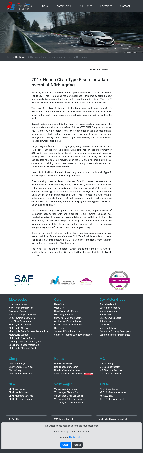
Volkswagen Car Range (65, 389)
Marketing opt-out (108, 311)
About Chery (15, 370)
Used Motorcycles (18, 304)
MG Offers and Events (110, 373)
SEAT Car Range (17, 389)
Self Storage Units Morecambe (115, 334)
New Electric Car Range (66, 311)
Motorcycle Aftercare (19, 328)
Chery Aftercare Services (21, 367)
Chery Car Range (17, 363)
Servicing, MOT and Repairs (68, 318)
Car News (20, 57)
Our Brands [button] (85, 6)
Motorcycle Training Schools (23, 338)
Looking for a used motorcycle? (24, 345)
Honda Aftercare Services (67, 370)
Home (9, 57)
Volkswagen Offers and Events (69, 402)
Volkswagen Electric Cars (67, 392)
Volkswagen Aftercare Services (69, 399)
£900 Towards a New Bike (22, 318)
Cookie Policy (75, 437)
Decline (77, 444)
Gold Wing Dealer (17, 311)
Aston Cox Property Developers (115, 331)
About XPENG (106, 395)
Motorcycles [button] (63, 6)
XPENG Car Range (109, 389)
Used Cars (59, 307)
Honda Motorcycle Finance (22, 314)
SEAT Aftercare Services (21, 395)
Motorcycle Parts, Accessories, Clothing (29, 331)
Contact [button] (125, 6)
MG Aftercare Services (111, 370)
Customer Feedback (110, 307)
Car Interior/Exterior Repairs (68, 321)
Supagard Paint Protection (67, 331)
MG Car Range (107, 363)
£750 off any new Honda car (68, 373)
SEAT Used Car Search (20, 392)
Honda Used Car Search (66, 367)
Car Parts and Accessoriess (68, 324)
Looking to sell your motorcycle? (25, 341)
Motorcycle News (108, 328)
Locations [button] (106, 6)
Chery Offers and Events (21, 373)
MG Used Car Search (110, 367)
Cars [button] (45, 6)
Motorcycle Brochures (20, 324)
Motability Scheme (63, 314)
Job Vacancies (107, 321)
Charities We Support (110, 318)
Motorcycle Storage (18, 334)
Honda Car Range (63, 363)
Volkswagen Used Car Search (69, 395)
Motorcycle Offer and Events (23, 348)
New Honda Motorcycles (21, 307)
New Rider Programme (20, 321)
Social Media (106, 314)
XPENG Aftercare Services (113, 392)
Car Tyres (59, 328)
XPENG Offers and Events (112, 399)
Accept (65, 444)
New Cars (59, 304)
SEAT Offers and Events (20, 399)
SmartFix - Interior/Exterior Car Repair (73, 334)
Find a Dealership (108, 304)
